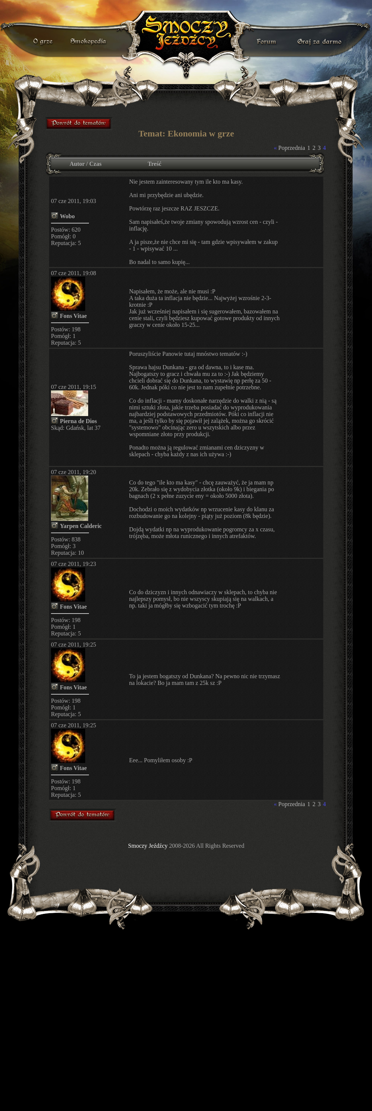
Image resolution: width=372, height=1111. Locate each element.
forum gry (267, 41)
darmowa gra (321, 41)
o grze (44, 41)
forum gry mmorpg (79, 123)
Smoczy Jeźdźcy (147, 846)
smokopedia (89, 41)
